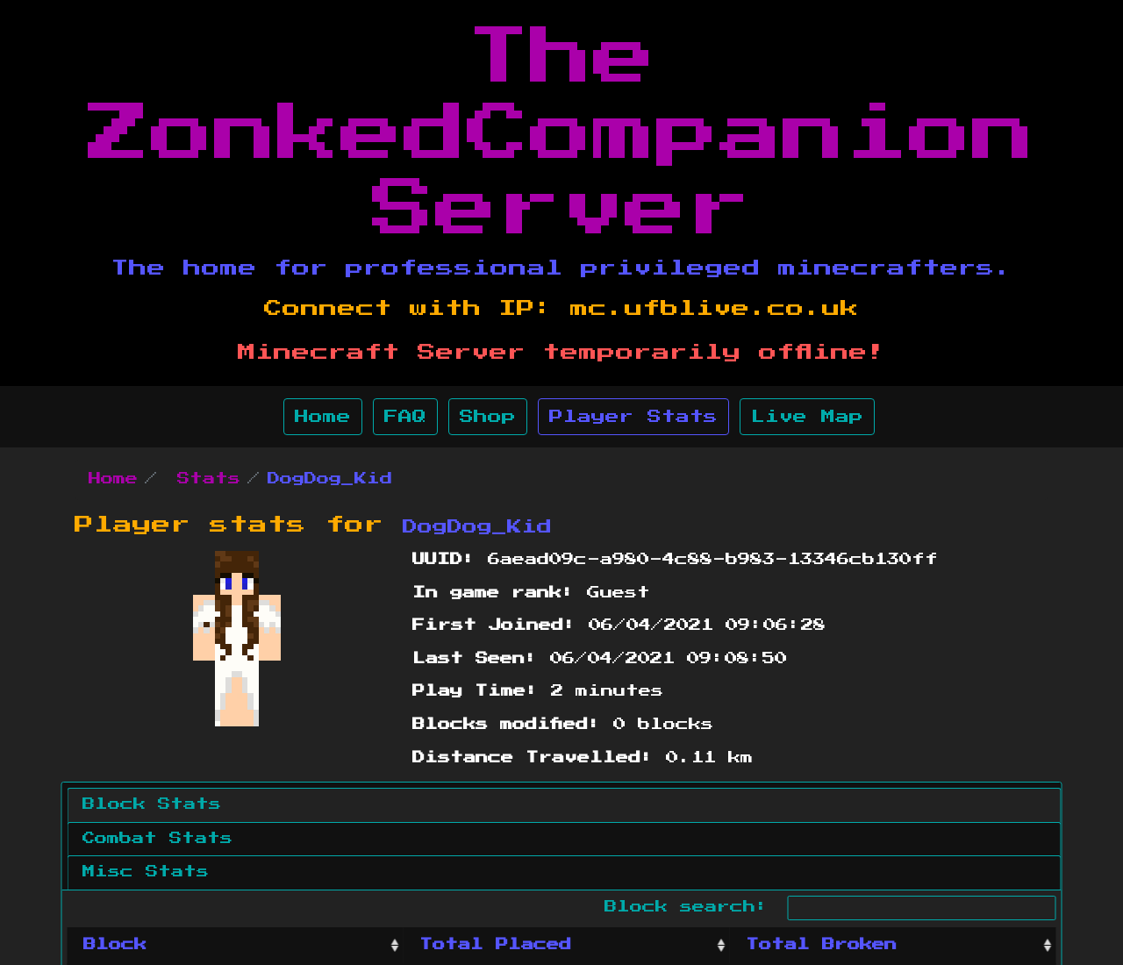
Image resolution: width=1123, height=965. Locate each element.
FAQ (405, 417)
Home (323, 417)
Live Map (807, 417)
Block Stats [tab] (151, 804)
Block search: (829, 908)
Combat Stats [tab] (157, 839)
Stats (208, 479)
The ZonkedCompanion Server (561, 133)
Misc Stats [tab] (145, 872)
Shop (488, 417)
